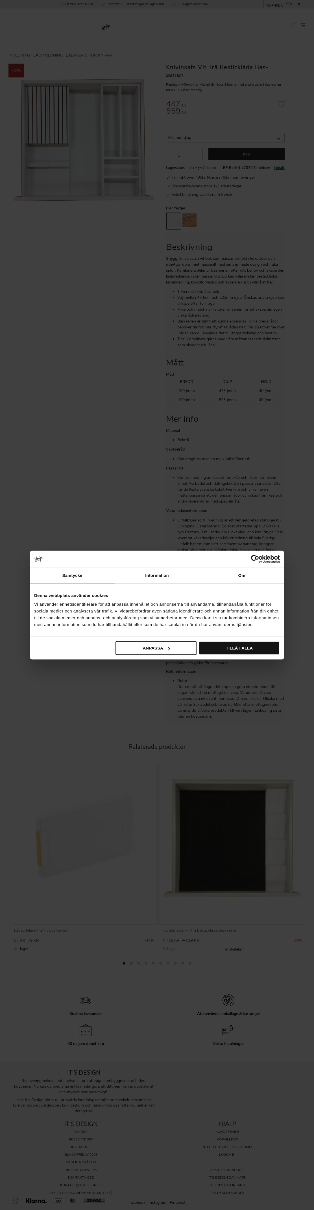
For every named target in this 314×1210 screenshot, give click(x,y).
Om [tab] (241, 575)
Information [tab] (157, 575)
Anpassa (156, 648)
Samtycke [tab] (72, 575)
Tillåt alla (239, 648)
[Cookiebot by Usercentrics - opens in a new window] (255, 559)
